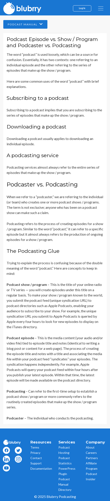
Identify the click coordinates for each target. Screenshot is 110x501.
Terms (34, 447)
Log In (82, 8)
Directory (64, 490)
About (90, 447)
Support (36, 463)
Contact (36, 458)
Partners (92, 458)
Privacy (35, 452)
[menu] (101, 8)
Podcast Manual (25, 24)
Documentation (41, 468)
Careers (91, 452)
